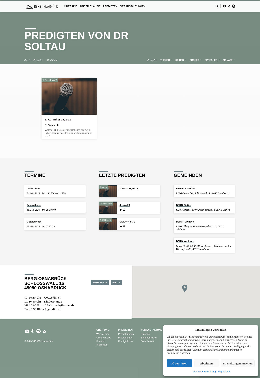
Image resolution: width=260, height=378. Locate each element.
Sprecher (212, 60)
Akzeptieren (179, 363)
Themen (166, 60)
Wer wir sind (102, 334)
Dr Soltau (52, 60)
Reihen (181, 60)
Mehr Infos (92, 282)
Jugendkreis (34, 205)
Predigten (110, 6)
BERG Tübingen (185, 221)
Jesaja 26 (125, 205)
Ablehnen (206, 363)
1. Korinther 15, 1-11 (58, 119)
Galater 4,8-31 (127, 221)
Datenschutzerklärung (204, 371)
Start (27, 60)
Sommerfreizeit (149, 337)
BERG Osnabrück (186, 188)
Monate (229, 60)
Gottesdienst (34, 221)
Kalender (146, 334)
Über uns (70, 6)
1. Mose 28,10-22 (129, 188)
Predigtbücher (125, 341)
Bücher (196, 60)
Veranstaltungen (132, 6)
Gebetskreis (33, 188)
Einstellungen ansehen (238, 363)
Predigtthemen (126, 334)
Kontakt (100, 341)
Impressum (224, 371)
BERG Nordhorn (185, 241)
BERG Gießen (183, 205)
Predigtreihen (125, 337)
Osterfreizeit (147, 341)
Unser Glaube (90, 6)
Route (113, 282)
